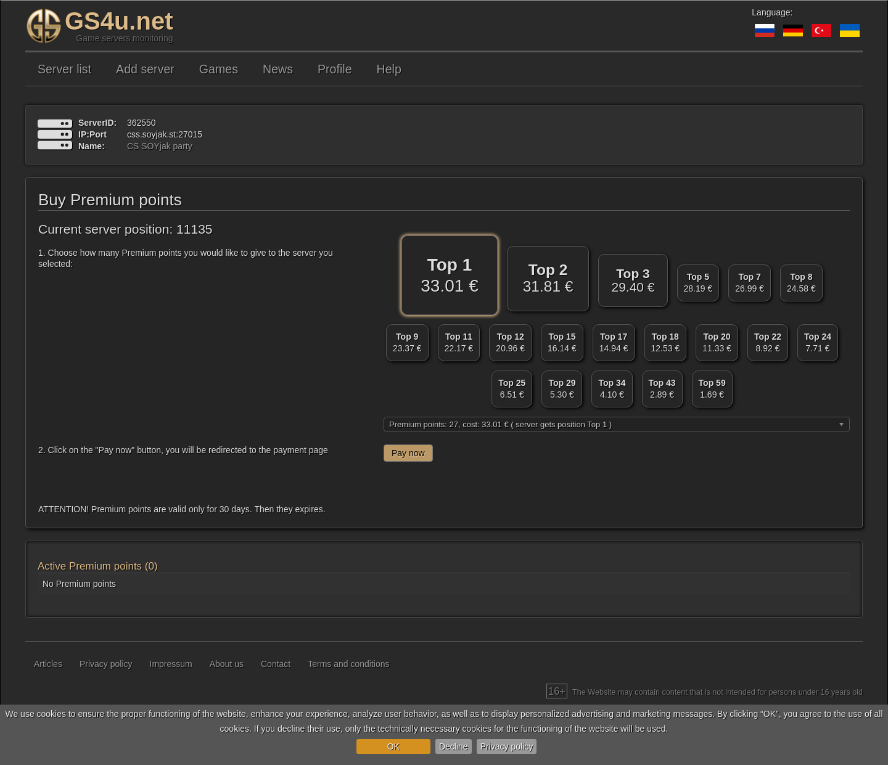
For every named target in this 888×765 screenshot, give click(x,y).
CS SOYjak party (159, 146)
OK (393, 746)
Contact (275, 664)
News (278, 69)
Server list (64, 69)
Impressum (171, 664)
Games (218, 69)
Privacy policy (506, 746)
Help (389, 69)
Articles (48, 664)
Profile (335, 69)
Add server (145, 69)
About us (227, 664)
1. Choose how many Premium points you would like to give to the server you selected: (185, 258)
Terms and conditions (348, 664)
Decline (453, 746)
